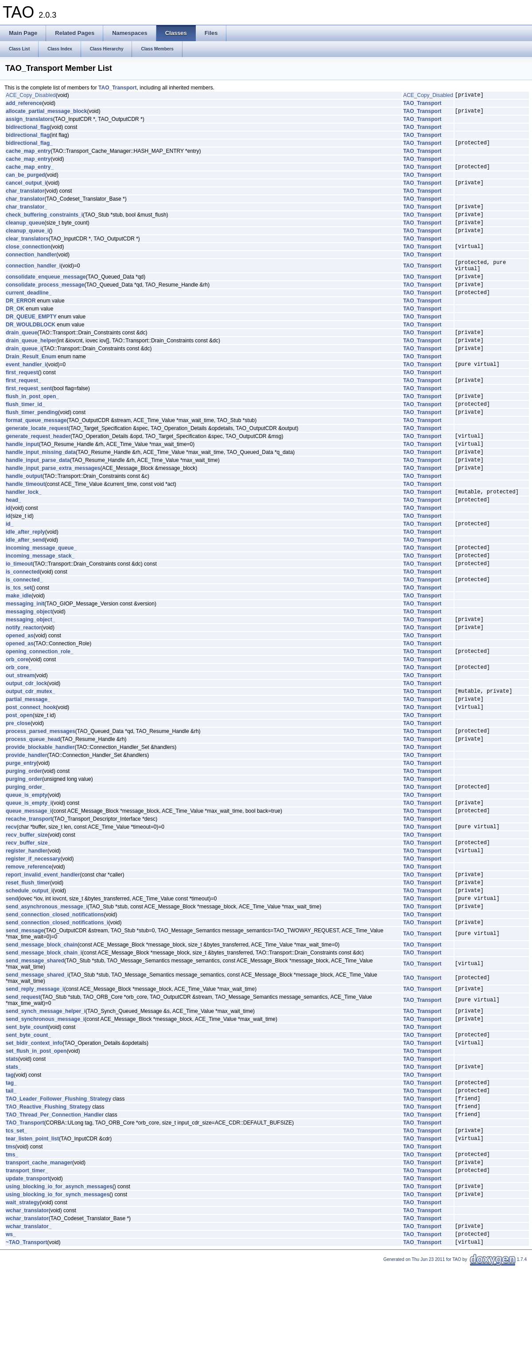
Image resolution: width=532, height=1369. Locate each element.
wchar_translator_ (28, 1325)
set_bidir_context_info (34, 1124)
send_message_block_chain (42, 1019)
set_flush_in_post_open (36, 1132)
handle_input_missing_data (41, 486)
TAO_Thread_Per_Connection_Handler (55, 1203)
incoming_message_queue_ (41, 590)
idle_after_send (25, 581)
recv (11, 890)
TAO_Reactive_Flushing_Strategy (48, 1194)
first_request (22, 398)
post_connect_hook (31, 763)
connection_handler (31, 268)
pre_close (18, 779)
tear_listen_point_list (32, 1230)
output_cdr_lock (26, 735)
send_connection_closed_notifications (55, 988)
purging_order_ (25, 846)
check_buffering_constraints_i (44, 224)
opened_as (20, 685)
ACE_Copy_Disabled (31, 96)
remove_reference (28, 933)
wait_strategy (23, 1301)
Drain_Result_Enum (31, 380)
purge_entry (21, 821)
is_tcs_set (18, 634)
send (12, 970)
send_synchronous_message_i (45, 1097)
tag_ (11, 1166)
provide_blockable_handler (40, 806)
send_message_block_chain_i (44, 1027)
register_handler (26, 917)
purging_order (24, 829)
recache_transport (29, 881)
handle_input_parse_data (38, 496)
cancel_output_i (26, 189)
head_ (13, 539)
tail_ (11, 1175)
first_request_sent (29, 415)
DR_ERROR (20, 321)
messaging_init (25, 650)
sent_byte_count (27, 1105)
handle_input (22, 477)
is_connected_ (24, 626)
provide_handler (26, 814)
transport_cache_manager (39, 1256)
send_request (23, 1073)
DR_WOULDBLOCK (30, 344)
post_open (19, 771)
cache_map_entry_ (30, 172)
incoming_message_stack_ (40, 599)
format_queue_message (36, 451)
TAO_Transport (117, 88)
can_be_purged (25, 180)
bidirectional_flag (28, 130)
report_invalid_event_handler (43, 942)
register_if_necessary (33, 925)
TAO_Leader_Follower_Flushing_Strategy (58, 1185)
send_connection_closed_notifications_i (57, 996)
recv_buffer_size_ (28, 907)
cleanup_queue (25, 233)
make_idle (18, 642)
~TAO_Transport (26, 1344)
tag (10, 1157)
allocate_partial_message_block (46, 113)
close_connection (28, 259)
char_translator (25, 197)
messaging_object (29, 658)
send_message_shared (35, 1035)
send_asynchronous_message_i (47, 979)
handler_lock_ (24, 530)
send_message (25, 1005)
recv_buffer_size (27, 899)
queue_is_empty (26, 855)
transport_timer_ (27, 1266)
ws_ (11, 1335)
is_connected (23, 617)
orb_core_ (18, 719)
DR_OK (15, 329)
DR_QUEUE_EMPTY (31, 337)
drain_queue (21, 353)
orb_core (17, 710)
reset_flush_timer (28, 951)
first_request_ (23, 406)
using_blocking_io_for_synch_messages (57, 1292)
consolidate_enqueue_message (46, 294)
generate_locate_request (37, 459)
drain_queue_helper (31, 363)
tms (10, 1238)
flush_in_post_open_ (32, 424)
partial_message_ (28, 753)
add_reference (24, 104)
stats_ (13, 1149)
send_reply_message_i (35, 1064)
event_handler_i (26, 389)
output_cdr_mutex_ (30, 744)
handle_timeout (25, 521)
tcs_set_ (16, 1221)
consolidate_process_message (45, 303)
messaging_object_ (30, 667)
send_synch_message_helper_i (45, 1088)
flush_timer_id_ (25, 433)
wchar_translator (27, 1309)
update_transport (28, 1274)
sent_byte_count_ (28, 1114)
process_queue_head (33, 797)
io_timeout (19, 608)
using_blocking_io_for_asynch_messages (59, 1283)
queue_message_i (28, 873)
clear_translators (27, 251)
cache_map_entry (28, 155)
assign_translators (29, 122)
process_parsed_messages (40, 788)
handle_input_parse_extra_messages (53, 505)
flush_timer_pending (32, 442)
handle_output (24, 513)
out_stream (20, 727)
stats (12, 1140)
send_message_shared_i (37, 1049)
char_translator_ (26, 214)
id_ (9, 565)
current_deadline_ (28, 312)
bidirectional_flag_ (29, 146)
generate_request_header (38, 468)
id (8, 548)
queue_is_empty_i (29, 864)
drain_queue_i (24, 372)
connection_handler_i (33, 280)
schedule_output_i (29, 961)
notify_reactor (23, 676)
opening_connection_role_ (40, 701)
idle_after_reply (25, 573)
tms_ (12, 1247)
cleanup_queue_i (27, 242)
